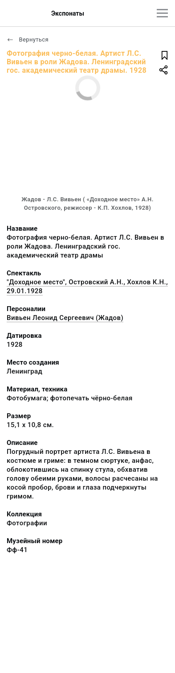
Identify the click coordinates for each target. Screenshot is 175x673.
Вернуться (28, 39)
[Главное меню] (162, 13)
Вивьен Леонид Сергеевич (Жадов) (65, 318)
